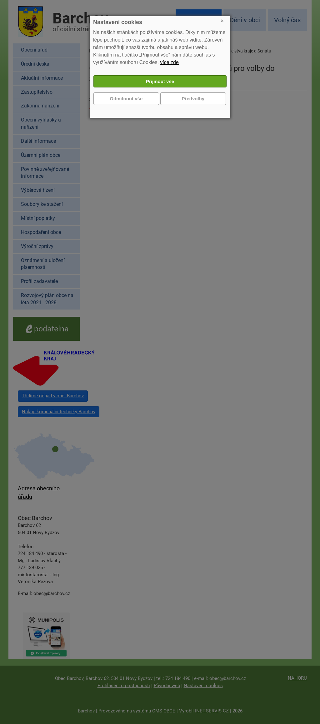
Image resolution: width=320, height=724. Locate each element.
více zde (169, 62)
